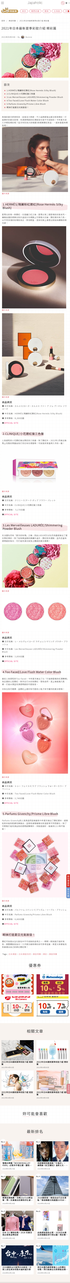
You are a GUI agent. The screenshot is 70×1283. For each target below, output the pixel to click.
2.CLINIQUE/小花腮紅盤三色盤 (21, 93)
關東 (47, 11)
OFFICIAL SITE (11, 422)
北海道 (57, 11)
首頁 (3, 21)
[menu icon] (2, 3)
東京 (24, 11)
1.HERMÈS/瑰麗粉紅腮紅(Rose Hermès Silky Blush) (31, 90)
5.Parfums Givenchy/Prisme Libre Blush (26, 103)
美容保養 (12, 21)
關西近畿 (35, 11)
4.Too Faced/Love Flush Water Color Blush (28, 100)
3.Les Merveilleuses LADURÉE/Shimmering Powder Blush (35, 97)
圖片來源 (5, 193)
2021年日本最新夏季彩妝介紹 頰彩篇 (34, 21)
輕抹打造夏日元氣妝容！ (18, 107)
